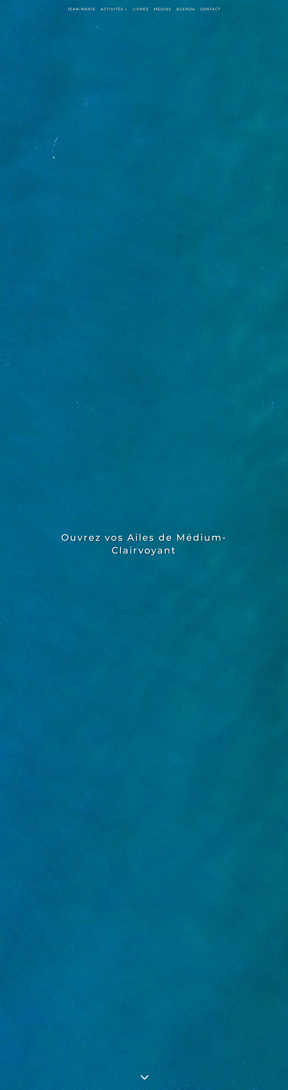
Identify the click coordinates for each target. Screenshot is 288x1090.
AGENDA (185, 9)
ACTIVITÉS (112, 9)
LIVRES (141, 9)
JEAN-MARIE (82, 9)
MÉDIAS (162, 9)
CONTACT (210, 9)
